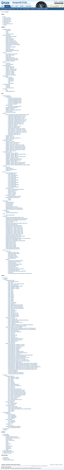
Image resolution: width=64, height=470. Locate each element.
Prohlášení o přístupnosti (59, 464)
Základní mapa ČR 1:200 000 (11, 246)
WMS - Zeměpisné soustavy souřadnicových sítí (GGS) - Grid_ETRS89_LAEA (21, 328)
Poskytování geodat (4, 8)
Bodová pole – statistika (10, 73)
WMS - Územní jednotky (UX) (13, 284)
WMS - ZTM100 (11, 294)
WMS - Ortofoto (11, 301)
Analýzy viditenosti (9, 419)
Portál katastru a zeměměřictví (11, 36)
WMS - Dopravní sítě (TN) (12, 335)
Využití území (8, 447)
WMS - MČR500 (11, 296)
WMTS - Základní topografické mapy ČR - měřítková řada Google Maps (20, 324)
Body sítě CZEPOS (9, 205)
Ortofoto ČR (8, 167)
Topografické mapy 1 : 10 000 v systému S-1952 (14, 227)
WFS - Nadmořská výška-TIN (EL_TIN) (15, 399)
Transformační (6, 428)
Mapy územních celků (9, 188)
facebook (39, 465)
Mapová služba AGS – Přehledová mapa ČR (16, 351)
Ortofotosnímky (8, 448)
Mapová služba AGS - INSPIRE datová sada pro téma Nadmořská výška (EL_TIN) (22, 369)
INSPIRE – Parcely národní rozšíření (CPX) (13, 109)
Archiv (7, 90)
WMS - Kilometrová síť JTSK (13, 314)
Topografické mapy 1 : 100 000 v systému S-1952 (14, 231)
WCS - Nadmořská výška (12, 402)
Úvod (4, 16)
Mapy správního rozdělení (10, 195)
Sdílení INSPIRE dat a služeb (9, 451)
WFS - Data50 (10, 379)
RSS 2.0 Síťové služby (20, 468)
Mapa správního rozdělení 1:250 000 (14, 196)
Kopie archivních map (12, 258)
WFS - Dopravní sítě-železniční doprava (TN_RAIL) (17, 392)
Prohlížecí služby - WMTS (10, 317)
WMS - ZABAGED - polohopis (13, 287)
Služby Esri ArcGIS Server (10, 343)
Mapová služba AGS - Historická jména (15, 362)
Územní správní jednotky (10, 440)
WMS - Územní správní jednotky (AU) (14, 331)
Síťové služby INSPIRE (8, 450)
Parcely (7, 442)
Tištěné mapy (8, 251)
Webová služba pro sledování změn (12, 43)
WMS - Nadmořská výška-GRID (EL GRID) (15, 338)
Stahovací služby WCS (10, 401)
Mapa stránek (52, 464)
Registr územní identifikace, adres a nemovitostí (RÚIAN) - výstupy (17, 114)
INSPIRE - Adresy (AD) (10, 136)
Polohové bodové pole (10, 202)
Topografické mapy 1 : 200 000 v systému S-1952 (14, 232)
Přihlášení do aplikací (58, 3)
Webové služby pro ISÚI (10, 57)
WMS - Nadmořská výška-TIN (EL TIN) (15, 339)
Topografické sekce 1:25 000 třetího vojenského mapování (16, 219)
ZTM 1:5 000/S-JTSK (12, 174)
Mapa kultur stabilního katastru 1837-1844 (13, 237)
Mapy (4, 171)
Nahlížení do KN (9, 37)
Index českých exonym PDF (13, 267)
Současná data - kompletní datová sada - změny (16, 121)
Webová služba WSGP (10, 49)
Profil (9, 81)
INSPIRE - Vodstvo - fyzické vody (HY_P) (13, 142)
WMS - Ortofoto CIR (11, 303)
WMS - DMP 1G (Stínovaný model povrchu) (15, 307)
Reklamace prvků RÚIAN (10, 60)
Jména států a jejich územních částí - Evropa (16, 268)
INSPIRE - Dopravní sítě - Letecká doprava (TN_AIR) (15, 144)
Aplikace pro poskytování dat (9, 459)
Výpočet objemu (11, 83)
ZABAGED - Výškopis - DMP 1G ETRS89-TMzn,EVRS (15, 162)
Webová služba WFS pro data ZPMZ (12, 50)
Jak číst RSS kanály (44, 465)
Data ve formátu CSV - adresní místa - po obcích (16, 128)
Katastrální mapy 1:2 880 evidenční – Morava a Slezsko (15, 240)
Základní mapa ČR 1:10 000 (11, 241)
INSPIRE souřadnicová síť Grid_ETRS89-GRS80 (14, 209)
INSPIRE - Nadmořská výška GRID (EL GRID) (14, 158)
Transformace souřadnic (10, 66)
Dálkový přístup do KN (10, 38)
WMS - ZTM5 (10, 289)
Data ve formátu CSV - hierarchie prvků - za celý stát (17, 130)
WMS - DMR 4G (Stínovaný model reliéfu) (15, 304)
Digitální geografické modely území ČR (12, 197)
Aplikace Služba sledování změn (11, 42)
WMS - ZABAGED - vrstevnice (13, 288)
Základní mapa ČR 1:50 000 (11, 244)
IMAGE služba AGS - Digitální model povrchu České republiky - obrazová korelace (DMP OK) (24, 366)
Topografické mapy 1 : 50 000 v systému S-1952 (14, 230)
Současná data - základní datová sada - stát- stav (16, 116)
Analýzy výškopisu (9, 77)
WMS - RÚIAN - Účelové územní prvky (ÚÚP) (16, 283)
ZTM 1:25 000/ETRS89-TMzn (13, 179)
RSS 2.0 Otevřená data (36, 468)
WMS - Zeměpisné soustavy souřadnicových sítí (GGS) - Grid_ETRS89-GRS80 (22, 329)
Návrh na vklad (8, 45)
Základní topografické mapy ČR (11, 172)
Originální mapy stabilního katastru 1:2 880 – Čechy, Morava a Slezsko (18, 238)
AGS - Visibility (10, 422)
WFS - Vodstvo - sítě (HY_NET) (13, 397)
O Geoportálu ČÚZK (7, 17)
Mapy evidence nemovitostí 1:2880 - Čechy (13, 234)
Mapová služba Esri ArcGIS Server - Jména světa (16, 358)
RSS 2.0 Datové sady (12, 468)
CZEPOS (5, 429)
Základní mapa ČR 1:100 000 (11, 245)
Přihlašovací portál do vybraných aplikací (13, 44)
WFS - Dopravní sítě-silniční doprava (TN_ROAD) (16, 393)
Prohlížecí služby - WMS (10, 280)
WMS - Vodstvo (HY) (11, 336)
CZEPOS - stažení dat (10, 67)
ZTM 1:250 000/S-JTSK (12, 185)
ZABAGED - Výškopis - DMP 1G (12, 161)
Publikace (7, 259)
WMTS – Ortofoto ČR (12, 323)
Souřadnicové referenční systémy (12, 436)
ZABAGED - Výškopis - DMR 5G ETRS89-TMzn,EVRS (15, 154)
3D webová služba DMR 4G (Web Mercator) (16, 372)
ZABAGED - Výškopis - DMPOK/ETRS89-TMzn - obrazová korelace (18, 164)
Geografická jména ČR (12, 262)
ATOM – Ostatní (11, 411)
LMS (4, 213)
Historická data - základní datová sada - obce (16, 122)
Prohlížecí (5, 279)
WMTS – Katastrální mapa (12, 318)
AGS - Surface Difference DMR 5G (14, 427)
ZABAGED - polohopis (8, 140)
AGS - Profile (10, 425)
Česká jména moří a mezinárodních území (15, 260)
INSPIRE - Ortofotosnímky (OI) (11, 169)
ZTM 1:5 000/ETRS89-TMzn (13, 175)
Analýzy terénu (8, 413)
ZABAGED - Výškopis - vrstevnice (12, 157)
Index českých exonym (10, 87)
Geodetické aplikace (26, 8)
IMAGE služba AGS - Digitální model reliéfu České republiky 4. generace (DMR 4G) (22, 363)
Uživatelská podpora (34, 465)
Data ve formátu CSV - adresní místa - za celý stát (17, 129)
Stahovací (5, 374)
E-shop (7, 32)
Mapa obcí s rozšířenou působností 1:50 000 (16, 189)
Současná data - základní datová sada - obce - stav (17, 115)
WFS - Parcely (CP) (11, 387)
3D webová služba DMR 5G (13, 371)
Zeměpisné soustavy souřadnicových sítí (13, 437)
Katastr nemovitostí (11, 8)
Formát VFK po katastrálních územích (14, 98)
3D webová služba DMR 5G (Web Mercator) (16, 373)
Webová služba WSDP (10, 39)
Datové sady (6, 457)
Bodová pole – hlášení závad (11, 74)
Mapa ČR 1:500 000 (11, 191)
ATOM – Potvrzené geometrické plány (14, 407)
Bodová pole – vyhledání (10, 72)
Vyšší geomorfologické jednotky (13, 269)
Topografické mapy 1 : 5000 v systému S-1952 (14, 226)
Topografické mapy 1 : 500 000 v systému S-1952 (14, 233)
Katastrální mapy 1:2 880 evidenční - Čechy (13, 239)
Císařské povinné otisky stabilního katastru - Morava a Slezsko (17, 218)
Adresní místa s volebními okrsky (14, 127)
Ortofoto (5, 165)
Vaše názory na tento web (8, 23)
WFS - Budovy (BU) (11, 400)
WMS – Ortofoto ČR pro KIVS (13, 316)
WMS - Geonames (11, 309)
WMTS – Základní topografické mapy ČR (15, 322)
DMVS (21, 8)
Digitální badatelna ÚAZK (10, 91)
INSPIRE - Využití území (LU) (11, 150)
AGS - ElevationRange (12, 415)
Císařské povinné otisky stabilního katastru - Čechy (15, 217)
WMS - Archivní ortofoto (12, 302)
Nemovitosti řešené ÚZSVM (11, 112)
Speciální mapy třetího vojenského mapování (13, 225)
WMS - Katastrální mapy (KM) (13, 281)
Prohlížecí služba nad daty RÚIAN (12, 58)
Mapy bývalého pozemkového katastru (12, 247)
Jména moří (8, 85)
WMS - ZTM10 (10, 290)
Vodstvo (7, 444)
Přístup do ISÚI (8, 56)
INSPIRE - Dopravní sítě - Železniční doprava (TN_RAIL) (16, 147)
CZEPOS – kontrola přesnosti (11, 70)
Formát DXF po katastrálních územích (14, 102)
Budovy (7, 449)
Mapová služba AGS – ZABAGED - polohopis (16, 344)
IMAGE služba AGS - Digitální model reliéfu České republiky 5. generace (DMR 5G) (22, 364)
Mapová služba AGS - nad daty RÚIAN (15, 346)
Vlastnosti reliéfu (11, 78)
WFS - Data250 (11, 380)
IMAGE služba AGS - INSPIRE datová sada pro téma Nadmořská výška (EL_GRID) (22, 367)
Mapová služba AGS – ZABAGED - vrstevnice (16, 345)
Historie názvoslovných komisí (13, 265)
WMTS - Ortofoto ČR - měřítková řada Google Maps (17, 325)
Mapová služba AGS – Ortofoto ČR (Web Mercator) (17, 356)
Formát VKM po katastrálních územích (14, 99)
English (62, 1)
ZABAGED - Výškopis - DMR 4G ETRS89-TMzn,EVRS (15, 156)
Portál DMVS (8, 63)
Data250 (9, 199)
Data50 (9, 198)
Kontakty (5, 24)
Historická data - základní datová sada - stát (15, 123)
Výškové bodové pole (9, 203)
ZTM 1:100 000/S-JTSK (12, 183)
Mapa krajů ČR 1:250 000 (12, 190)
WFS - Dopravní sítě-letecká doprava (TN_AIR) (16, 390)
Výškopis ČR (33, 8)
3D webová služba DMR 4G (13, 370)
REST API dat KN (9, 51)
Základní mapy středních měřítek (14, 253)
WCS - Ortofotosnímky (12, 404)
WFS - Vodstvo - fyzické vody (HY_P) (14, 395)
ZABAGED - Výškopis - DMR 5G (12, 153)
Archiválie (46, 8)
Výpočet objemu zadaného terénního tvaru (13, 426)
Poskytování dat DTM (9, 64)
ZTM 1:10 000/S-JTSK (12, 176)
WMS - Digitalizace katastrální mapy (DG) (15, 286)
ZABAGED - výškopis (7, 151)
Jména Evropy (10, 272)
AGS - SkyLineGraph (11, 421)
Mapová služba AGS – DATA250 (13, 350)
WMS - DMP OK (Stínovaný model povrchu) (15, 308)
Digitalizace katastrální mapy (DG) (12, 107)
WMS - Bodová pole (11, 311)
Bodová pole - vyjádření (10, 71)
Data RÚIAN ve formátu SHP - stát (14, 134)
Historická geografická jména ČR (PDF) (15, 264)
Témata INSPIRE (7, 435)
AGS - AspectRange (11, 414)
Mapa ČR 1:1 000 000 (12, 192)
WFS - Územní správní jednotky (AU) (14, 385)
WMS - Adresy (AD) (11, 332)
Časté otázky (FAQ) (7, 20)
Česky (57, 1)
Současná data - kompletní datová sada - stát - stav (17, 120)
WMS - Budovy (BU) (11, 342)
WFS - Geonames (11, 381)
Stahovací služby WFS (10, 376)
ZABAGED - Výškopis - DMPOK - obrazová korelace (15, 163)
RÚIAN (17, 8)
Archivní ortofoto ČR (9, 168)
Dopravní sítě (8, 443)
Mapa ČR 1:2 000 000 (12, 193)
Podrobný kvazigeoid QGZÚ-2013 (12, 206)
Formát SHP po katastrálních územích (14, 101)
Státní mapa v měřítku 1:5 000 (13, 252)
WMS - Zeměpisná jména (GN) (13, 330)
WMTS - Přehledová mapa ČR (13, 321)
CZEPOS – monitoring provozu (11, 69)
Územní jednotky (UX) (10, 135)
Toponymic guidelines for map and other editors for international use (20, 273)
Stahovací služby (7, 458)
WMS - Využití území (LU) (12, 337)
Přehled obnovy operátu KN (10, 46)
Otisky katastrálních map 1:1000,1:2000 (13, 248)
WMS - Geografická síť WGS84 (13, 315)
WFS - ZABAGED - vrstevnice (13, 378)
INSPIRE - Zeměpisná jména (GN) (12, 212)
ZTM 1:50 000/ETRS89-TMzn (13, 182)
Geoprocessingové (7, 412)
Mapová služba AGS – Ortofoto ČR (14, 353)
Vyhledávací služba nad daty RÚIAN (12, 59)
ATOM (7, 31)
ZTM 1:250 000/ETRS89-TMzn (13, 186)
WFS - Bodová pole (11, 383)
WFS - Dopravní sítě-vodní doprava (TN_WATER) (16, 394)
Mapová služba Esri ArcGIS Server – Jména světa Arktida (18, 359)
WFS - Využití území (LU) (12, 398)
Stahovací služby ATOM (10, 405)
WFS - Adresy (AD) (11, 386)
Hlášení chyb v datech (7, 21)
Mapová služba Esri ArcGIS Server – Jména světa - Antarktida (19, 360)
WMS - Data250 (11, 300)
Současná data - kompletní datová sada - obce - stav (17, 119)
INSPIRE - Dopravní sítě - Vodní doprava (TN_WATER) (15, 149)
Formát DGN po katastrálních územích (15, 100)
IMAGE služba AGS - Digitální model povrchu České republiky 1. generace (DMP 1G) (23, 365)
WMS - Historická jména (12, 310)
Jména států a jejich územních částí (14, 261)
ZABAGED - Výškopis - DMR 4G (12, 155)
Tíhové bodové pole (9, 204)
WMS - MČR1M (11, 297)
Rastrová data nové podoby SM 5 (12, 224)
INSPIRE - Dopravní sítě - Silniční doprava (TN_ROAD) (15, 148)
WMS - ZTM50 (10, 293)
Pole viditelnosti (11, 79)
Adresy (7, 441)
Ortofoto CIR (8, 170)
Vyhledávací (6, 277)
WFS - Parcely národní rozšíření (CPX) (15, 388)
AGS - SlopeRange (11, 418)
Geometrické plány (9, 105)
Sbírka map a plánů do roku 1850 (11, 220)
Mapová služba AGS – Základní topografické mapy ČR (17, 352)
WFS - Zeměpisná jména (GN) (13, 384)
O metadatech (6, 434)
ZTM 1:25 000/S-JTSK (12, 178)
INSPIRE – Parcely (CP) (10, 108)
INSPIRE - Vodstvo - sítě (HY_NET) (12, 143)
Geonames (5, 210)
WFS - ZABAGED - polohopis (13, 377)
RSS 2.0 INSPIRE (28, 468)
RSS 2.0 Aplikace (4, 468)
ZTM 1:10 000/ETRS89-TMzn (13, 177)
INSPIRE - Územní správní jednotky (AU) (13, 137)
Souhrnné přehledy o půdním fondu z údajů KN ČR (17, 271)
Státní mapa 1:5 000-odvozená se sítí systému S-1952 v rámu (16, 223)
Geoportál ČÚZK (21, 2)
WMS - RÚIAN (10, 282)
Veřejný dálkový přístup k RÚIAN (11, 53)
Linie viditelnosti (11, 80)
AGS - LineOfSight (11, 420)
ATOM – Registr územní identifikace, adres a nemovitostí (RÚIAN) (19, 408)
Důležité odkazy (6, 22)
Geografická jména (39, 8)
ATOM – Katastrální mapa (12, 406)
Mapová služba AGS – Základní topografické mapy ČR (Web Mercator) (20, 355)
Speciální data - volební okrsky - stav (14, 126)
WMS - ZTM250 (11, 295)
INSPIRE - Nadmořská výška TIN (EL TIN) (13, 160)
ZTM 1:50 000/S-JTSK (12, 181)
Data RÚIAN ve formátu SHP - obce (14, 133)
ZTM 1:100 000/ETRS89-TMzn (13, 184)
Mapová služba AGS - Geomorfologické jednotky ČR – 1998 (18, 357)
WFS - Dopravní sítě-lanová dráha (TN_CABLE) (16, 391)
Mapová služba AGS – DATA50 (13, 349)
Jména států (8, 86)
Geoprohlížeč (8, 30)
